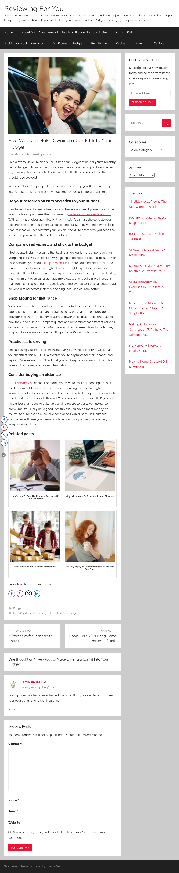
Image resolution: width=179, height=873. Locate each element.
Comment (16, 744)
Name (13, 800)
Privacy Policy (125, 32)
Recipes (121, 43)
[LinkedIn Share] (37, 593)
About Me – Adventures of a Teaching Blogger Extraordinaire (64, 32)
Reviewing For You (34, 8)
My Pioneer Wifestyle (67, 43)
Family (140, 43)
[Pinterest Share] (20, 593)
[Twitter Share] (28, 593)
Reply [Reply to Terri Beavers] (11, 709)
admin (47, 154)
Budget (17, 608)
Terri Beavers (30, 681)
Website (14, 822)
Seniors (159, 43)
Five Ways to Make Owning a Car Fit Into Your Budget (45, 613)
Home (9, 32)
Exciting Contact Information (24, 43)
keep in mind (53, 263)
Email (13, 811)
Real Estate (99, 43)
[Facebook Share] (11, 593)
